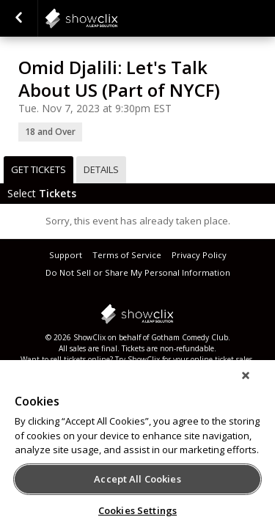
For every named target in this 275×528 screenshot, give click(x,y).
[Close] (256, 385)
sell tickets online (80, 359)
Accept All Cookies (137, 478)
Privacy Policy (199, 254)
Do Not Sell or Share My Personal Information (137, 272)
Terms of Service (126, 254)
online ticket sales (221, 359)
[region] (137, 449)
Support (65, 254)
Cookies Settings (137, 510)
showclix (117, 18)
